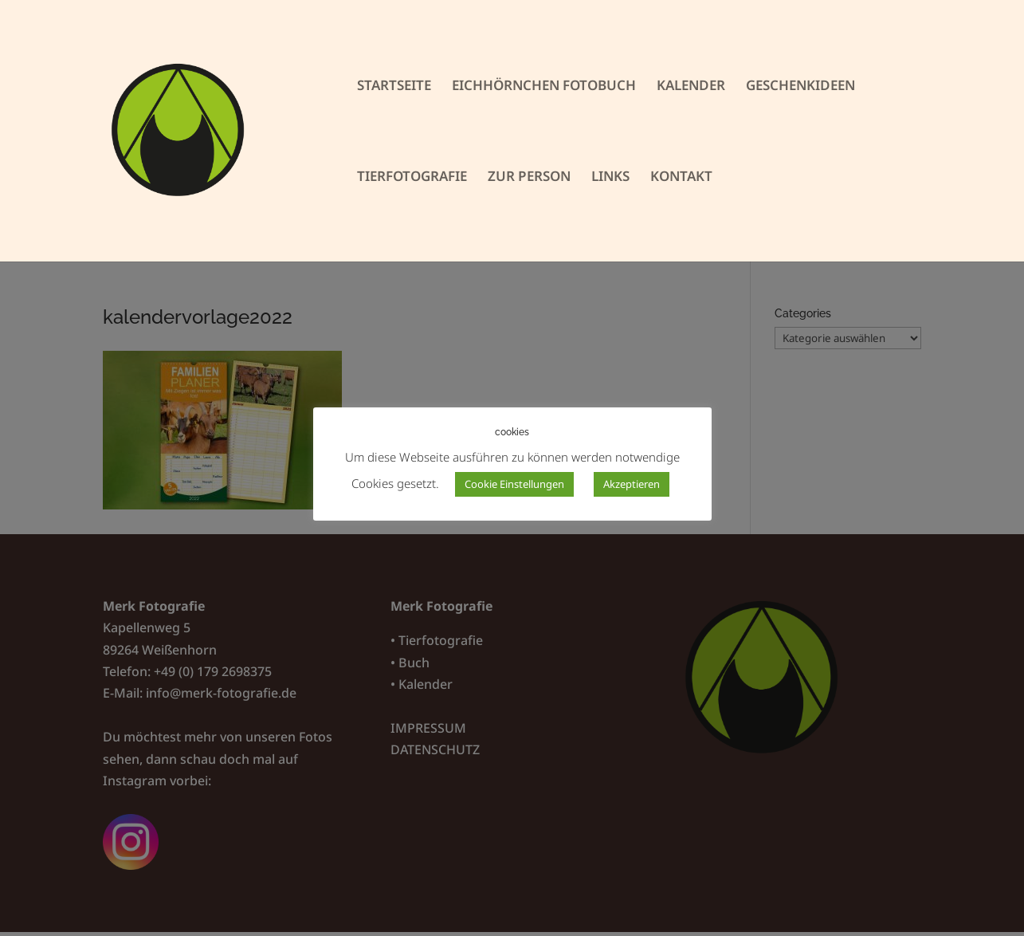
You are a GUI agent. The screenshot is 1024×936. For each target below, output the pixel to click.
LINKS (610, 178)
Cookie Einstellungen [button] (514, 484)
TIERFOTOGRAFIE (412, 178)
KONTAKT (681, 178)
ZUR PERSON (529, 178)
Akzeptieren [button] (631, 484)
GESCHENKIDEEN (800, 87)
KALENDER (691, 87)
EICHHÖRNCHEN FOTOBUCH (544, 87)
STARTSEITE (394, 87)
